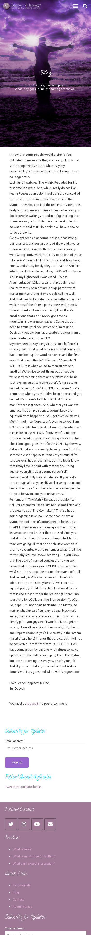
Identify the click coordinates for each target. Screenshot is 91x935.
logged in (33, 703)
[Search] (85, 6)
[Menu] (76, 6)
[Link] (22, 6)
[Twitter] (11, 824)
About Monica (22, 906)
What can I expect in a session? (34, 863)
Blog (16, 892)
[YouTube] (37, 824)
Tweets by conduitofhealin (23, 786)
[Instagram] (24, 824)
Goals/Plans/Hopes (49, 85)
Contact (18, 899)
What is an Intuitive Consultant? (34, 856)
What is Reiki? (22, 849)
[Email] (50, 824)
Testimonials (21, 885)
